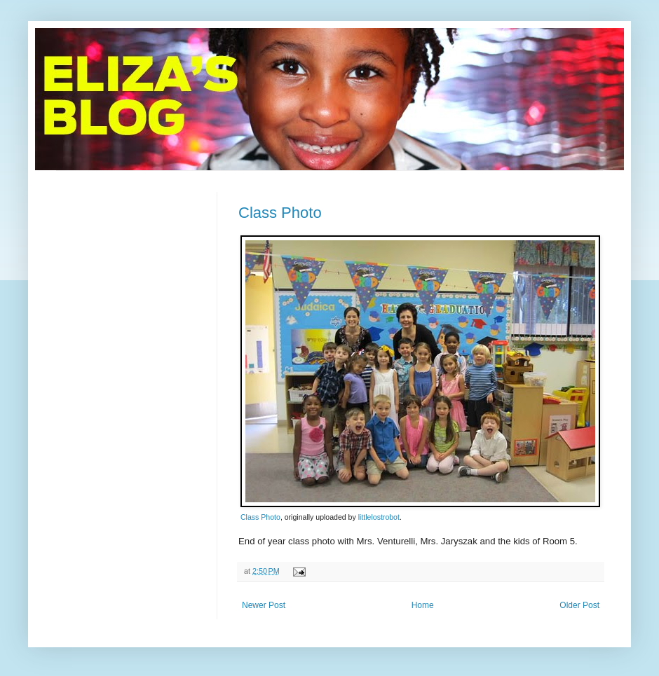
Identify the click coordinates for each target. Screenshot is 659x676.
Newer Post (263, 605)
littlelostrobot (379, 517)
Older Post (579, 605)
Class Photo (280, 212)
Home (423, 605)
